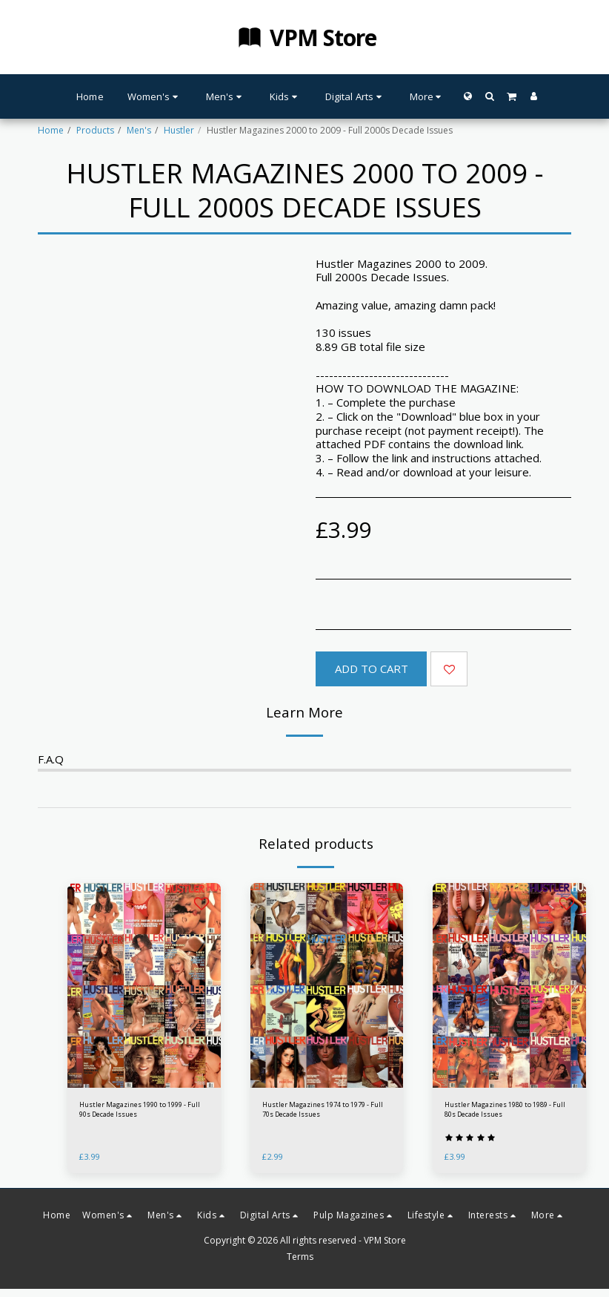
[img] (144, 985)
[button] (489, 96)
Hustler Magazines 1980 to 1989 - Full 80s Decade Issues (506, 1113)
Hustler (179, 130)
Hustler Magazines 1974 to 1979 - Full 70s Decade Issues (323, 1113)
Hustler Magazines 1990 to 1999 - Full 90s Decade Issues (140, 1113)
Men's (139, 130)
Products (95, 130)
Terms (300, 1264)
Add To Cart (371, 668)
